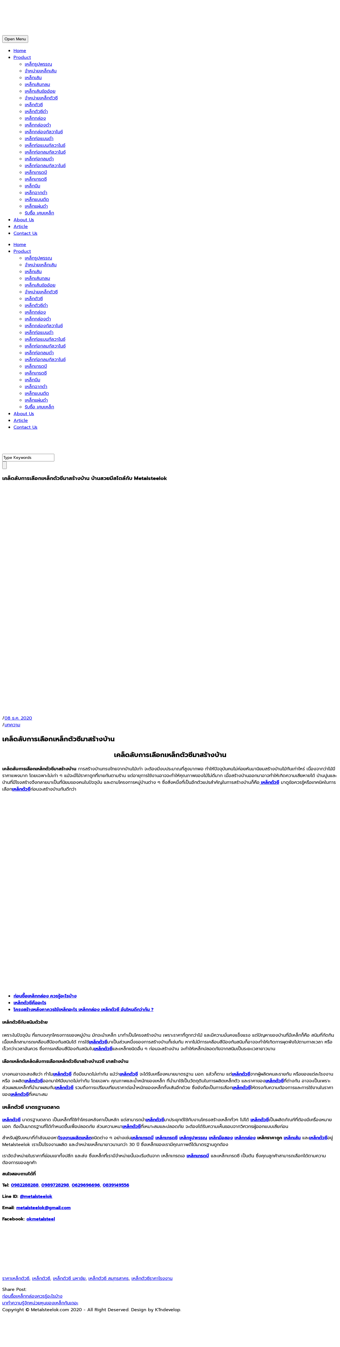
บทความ (12, 725)
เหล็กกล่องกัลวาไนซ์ (44, 132)
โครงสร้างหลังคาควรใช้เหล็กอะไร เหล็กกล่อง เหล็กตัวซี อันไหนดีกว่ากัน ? (83, 1009)
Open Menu (15, 39)
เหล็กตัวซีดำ (36, 111)
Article (21, 226)
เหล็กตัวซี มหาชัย (69, 1278)
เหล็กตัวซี (34, 104)
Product (22, 57)
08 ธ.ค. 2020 (18, 718)
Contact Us (25, 233)
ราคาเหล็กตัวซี (15, 1278)
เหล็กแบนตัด (37, 199)
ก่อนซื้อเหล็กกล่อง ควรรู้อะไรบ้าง (45, 996)
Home (20, 50)
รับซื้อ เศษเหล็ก (39, 213)
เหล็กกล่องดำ (38, 125)
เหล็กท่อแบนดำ (39, 138)
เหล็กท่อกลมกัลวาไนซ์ (45, 152)
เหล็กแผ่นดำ (36, 206)
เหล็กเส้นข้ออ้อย (40, 91)
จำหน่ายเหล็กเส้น (41, 71)
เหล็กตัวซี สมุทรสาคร (108, 1278)
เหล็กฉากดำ (36, 192)
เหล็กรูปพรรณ (38, 64)
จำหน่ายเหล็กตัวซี (41, 98)
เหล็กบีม (32, 186)
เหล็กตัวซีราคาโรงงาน (152, 1278)
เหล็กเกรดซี (36, 179)
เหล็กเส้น (33, 77)
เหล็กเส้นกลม (37, 84)
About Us (24, 219)
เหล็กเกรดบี (36, 172)
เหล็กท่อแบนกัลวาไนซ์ (45, 145)
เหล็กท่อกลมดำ (39, 159)
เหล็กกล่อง (35, 118)
